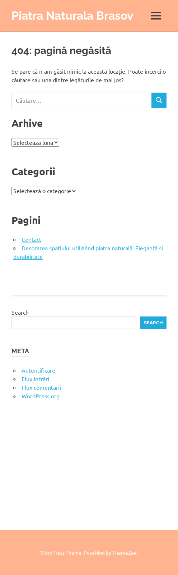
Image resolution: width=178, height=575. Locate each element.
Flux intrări (35, 378)
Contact (31, 239)
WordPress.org (41, 395)
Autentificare (38, 370)
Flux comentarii (41, 387)
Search (20, 312)
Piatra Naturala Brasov (72, 15)
